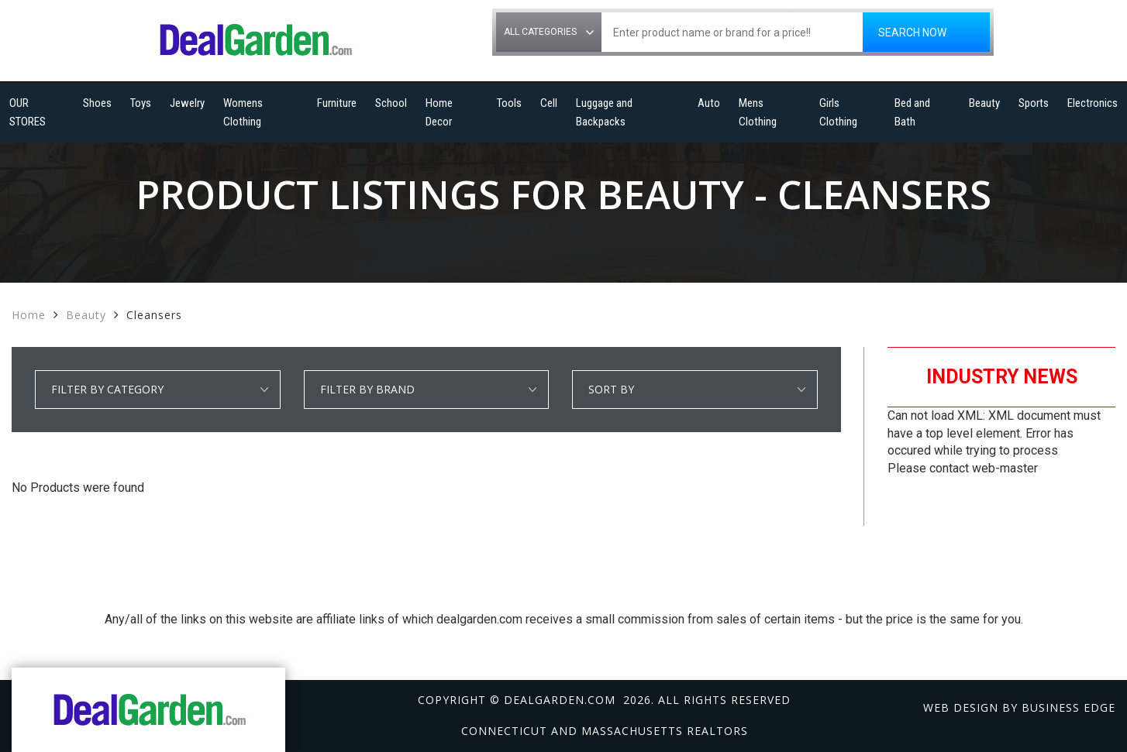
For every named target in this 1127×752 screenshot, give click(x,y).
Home (29, 314)
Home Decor (439, 112)
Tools (509, 103)
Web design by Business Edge (1019, 707)
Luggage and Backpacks (604, 112)
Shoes (97, 103)
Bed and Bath (912, 112)
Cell (548, 103)
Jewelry (187, 103)
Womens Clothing (243, 112)
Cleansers (154, 314)
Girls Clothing (838, 112)
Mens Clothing (758, 112)
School (391, 103)
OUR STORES (27, 112)
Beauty (984, 103)
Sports (1033, 103)
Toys (140, 103)
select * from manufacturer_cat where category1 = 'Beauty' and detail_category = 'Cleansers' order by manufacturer (427, 389)
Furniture (337, 103)
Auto (709, 103)
